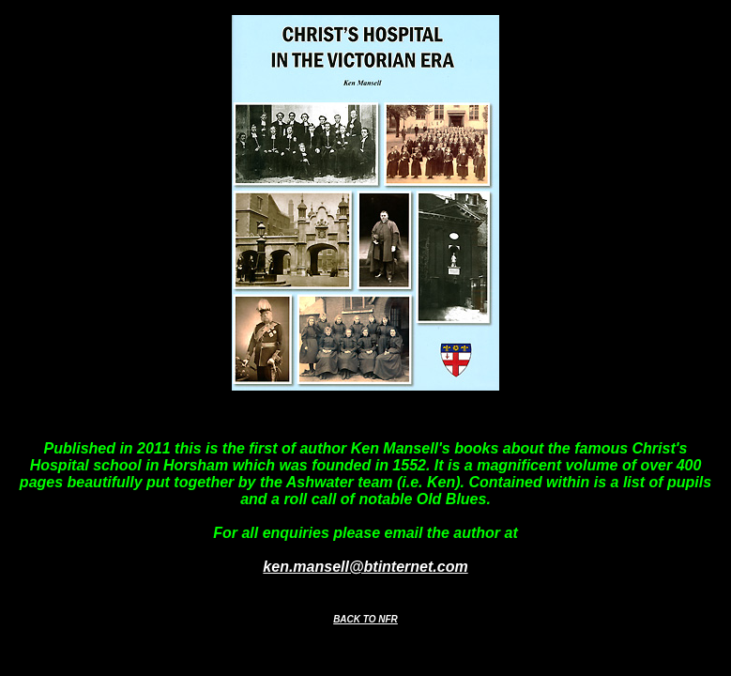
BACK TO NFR (365, 619)
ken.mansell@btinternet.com (365, 567)
